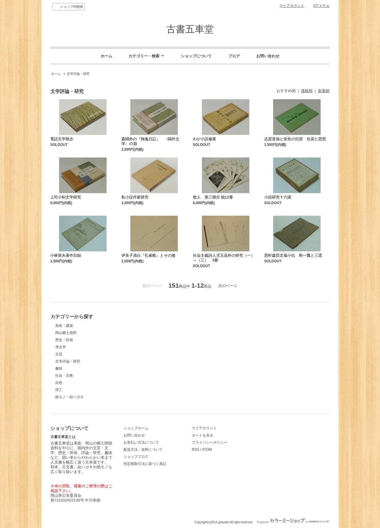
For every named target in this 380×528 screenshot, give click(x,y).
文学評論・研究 (78, 73)
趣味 (58, 368)
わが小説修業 (204, 139)
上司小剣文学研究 (65, 197)
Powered (293, 522)
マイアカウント (291, 6)
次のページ (228, 285)
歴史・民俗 (64, 340)
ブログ (234, 56)
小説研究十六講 (277, 197)
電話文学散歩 (61, 139)
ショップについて (196, 56)
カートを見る (202, 435)
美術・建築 (64, 326)
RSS (195, 449)
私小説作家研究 (134, 197)
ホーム (106, 56)
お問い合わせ (267, 56)
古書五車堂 (190, 29)
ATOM (207, 449)
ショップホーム (136, 428)
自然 (58, 383)
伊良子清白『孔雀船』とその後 (148, 255)
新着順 (324, 91)
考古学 (60, 347)
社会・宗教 (64, 375)
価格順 (307, 91)
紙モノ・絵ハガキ (69, 397)
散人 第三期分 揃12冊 (213, 197)
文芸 (58, 354)
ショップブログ (136, 457)
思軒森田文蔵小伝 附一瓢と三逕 (293, 255)
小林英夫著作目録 (65, 255)
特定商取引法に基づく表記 (145, 464)
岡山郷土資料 (66, 333)
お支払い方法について (141, 442)
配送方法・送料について (143, 449)
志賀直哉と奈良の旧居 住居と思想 (295, 139)
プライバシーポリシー (209, 442)
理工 (58, 390)
